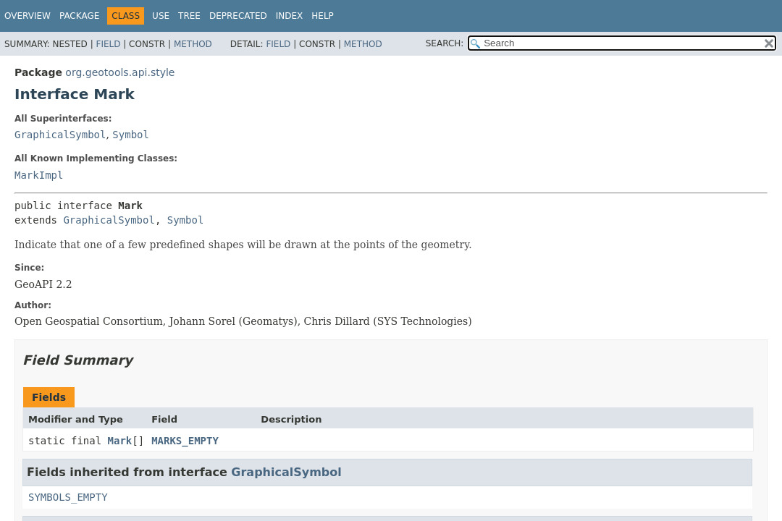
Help (322, 16)
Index (289, 16)
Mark (120, 440)
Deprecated (238, 16)
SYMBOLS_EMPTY (68, 497)
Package (79, 16)
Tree (189, 16)
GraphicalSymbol (60, 134)
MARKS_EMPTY (185, 440)
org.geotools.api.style (120, 72)
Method (193, 44)
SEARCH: (445, 43)
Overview (27, 16)
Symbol (130, 134)
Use (160, 16)
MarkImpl (38, 175)
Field (108, 44)
